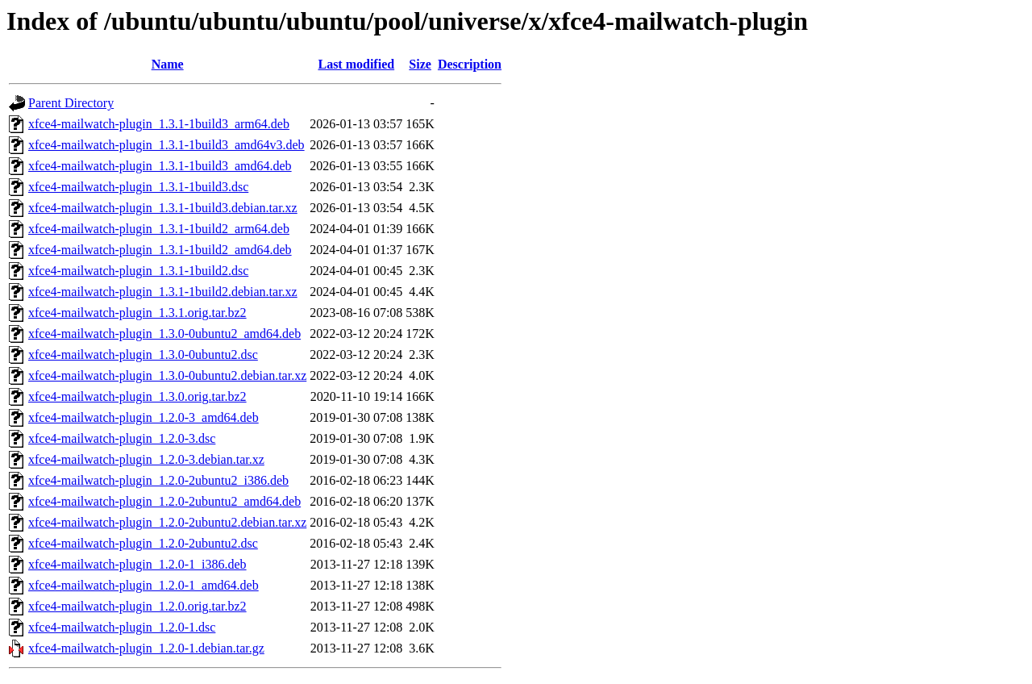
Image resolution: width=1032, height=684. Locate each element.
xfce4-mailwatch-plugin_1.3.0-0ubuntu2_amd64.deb (164, 333)
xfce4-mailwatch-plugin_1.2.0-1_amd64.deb (143, 585)
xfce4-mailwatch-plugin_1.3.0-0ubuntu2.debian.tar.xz (167, 375)
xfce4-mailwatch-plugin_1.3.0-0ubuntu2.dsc (143, 354)
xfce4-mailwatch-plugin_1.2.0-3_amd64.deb (143, 417)
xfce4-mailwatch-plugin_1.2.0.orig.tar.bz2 (137, 606)
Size (420, 64)
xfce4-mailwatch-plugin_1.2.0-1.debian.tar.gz (146, 648)
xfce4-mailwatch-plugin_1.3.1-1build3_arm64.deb (158, 124)
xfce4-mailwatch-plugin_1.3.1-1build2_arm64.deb (158, 229)
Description (469, 64)
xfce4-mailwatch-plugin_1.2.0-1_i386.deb (137, 564)
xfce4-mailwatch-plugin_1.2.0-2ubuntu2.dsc (143, 543)
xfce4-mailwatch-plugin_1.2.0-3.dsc (121, 438)
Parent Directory (71, 103)
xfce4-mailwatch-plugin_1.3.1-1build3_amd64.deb (160, 166)
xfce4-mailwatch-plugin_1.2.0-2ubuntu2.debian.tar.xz (167, 522)
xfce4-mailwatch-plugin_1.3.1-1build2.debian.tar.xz (163, 291)
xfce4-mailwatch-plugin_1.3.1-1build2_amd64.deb (160, 249)
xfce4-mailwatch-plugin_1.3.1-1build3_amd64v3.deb (166, 145)
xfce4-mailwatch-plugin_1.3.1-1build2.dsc (138, 270)
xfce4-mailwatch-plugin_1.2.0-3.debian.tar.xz (146, 459)
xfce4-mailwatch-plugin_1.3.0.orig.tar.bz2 (137, 396)
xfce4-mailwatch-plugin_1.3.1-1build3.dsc (138, 187)
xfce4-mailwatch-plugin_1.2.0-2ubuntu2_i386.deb (158, 480)
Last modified (356, 64)
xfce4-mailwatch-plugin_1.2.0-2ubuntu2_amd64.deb (164, 501)
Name (168, 64)
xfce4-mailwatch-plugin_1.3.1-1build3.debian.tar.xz (163, 208)
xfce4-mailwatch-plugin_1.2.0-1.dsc (121, 627)
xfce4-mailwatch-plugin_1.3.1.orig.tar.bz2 (137, 312)
